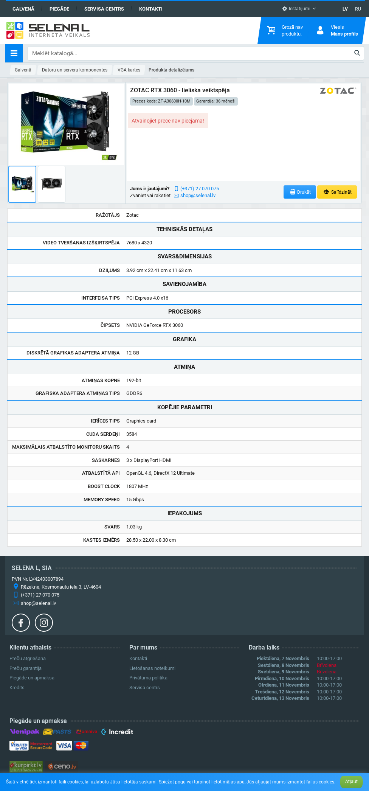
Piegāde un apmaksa (31, 678)
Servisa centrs (104, 9)
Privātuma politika (148, 678)
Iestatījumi (296, 9)
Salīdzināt (337, 192)
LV (345, 9)
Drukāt (300, 192)
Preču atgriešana (27, 658)
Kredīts (17, 687)
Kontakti (151, 9)
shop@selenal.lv (198, 195)
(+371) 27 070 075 (199, 188)
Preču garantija (25, 668)
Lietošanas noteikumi (152, 668)
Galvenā (23, 9)
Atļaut (351, 781)
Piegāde (59, 9)
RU (358, 9)
